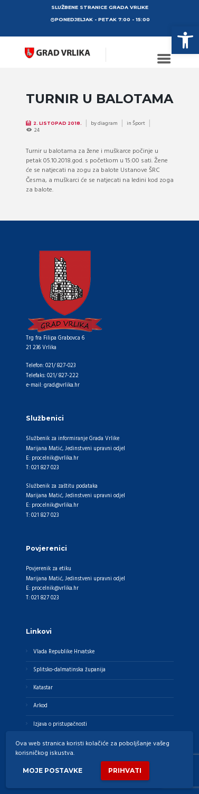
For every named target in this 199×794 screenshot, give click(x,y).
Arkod (40, 705)
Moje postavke (52, 770)
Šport (138, 123)
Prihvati (124, 770)
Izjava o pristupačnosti (60, 724)
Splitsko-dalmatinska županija (69, 669)
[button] (185, 40)
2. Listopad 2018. (57, 123)
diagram (108, 123)
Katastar (43, 687)
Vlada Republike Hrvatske (63, 651)
